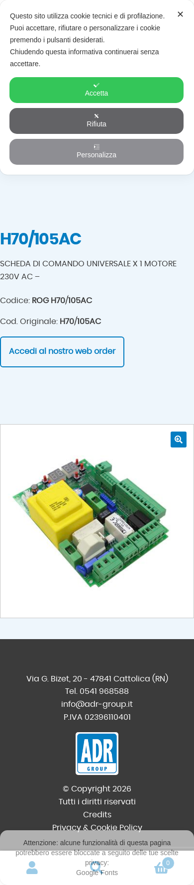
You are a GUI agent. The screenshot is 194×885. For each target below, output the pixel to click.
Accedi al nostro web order (62, 351)
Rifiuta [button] (96, 120)
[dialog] (97, 87)
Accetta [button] (96, 89)
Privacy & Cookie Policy (97, 828)
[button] (179, 439)
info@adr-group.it (97, 704)
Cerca (97, 868)
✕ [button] (180, 14)
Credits (97, 815)
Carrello (152, 861)
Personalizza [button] (96, 151)
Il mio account (32, 868)
